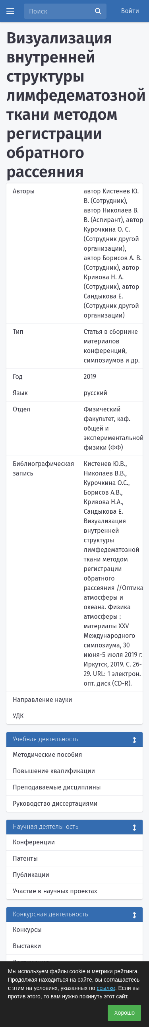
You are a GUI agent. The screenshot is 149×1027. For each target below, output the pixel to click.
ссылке (106, 988)
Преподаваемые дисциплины (57, 787)
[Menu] (10, 11)
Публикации (31, 875)
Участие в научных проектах (55, 891)
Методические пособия (47, 754)
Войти (130, 11)
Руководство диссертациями (55, 803)
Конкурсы (27, 929)
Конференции (34, 842)
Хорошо (124, 1012)
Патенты (25, 858)
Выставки (27, 946)
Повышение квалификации (54, 771)
